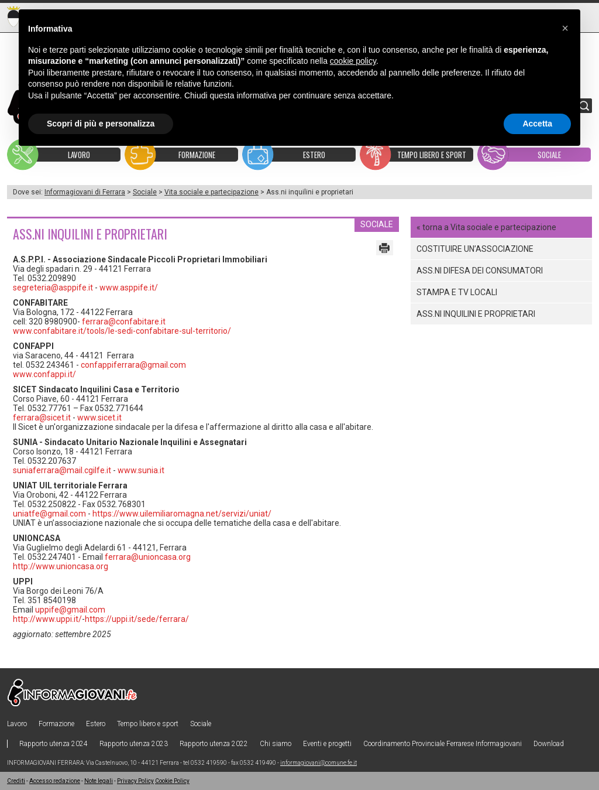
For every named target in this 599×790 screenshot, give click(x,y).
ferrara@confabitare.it (124, 321)
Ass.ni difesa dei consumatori (479, 270)
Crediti (16, 781)
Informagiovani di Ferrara (84, 192)
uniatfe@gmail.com (49, 513)
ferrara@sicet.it (42, 417)
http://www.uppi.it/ (47, 619)
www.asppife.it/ (128, 287)
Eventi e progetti (327, 744)
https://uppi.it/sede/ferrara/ (137, 619)
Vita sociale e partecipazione (211, 192)
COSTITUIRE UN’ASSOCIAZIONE (474, 249)
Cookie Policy (172, 781)
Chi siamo (275, 744)
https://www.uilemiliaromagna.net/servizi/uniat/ (181, 513)
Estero (95, 724)
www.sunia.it (141, 470)
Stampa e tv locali (456, 292)
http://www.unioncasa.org (60, 566)
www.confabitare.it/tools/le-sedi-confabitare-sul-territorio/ (122, 331)
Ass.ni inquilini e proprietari (475, 314)
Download (548, 744)
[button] (565, 28)
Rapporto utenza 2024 (53, 744)
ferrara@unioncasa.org (148, 557)
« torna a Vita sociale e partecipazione (486, 227)
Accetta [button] (537, 123)
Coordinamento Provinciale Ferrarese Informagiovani (442, 744)
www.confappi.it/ (44, 374)
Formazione (56, 724)
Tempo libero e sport (147, 724)
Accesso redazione (54, 781)
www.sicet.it (99, 417)
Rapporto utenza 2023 (133, 744)
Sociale (145, 192)
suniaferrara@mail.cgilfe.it (62, 470)
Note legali (98, 781)
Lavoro (17, 724)
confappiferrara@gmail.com (133, 365)
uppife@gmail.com (70, 609)
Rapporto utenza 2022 (214, 744)
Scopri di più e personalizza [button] (100, 123)
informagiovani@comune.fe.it (318, 763)
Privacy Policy (135, 781)
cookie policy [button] (353, 61)
